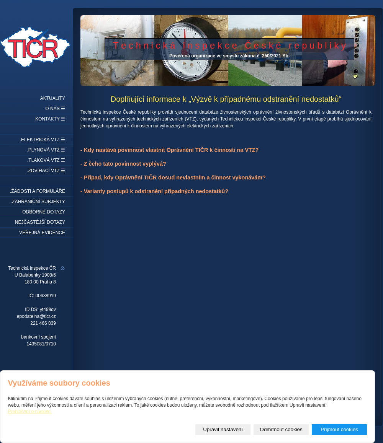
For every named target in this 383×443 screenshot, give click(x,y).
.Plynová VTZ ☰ (46, 150)
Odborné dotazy (43, 212)
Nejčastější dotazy (40, 222)
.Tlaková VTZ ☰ (46, 160)
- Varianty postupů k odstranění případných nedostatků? (154, 191)
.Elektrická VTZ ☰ (42, 139)
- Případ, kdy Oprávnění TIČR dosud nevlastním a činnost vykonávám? (173, 177)
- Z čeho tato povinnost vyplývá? (123, 164)
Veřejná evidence (42, 232)
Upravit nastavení (223, 429)
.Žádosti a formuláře (37, 191)
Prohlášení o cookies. (30, 411)
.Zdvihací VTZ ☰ (46, 170)
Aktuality (52, 98)
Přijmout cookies (339, 429)
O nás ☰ (55, 108)
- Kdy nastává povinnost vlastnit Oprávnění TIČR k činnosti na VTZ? (169, 150)
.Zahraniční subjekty (38, 201)
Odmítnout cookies (281, 429)
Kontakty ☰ (50, 119)
